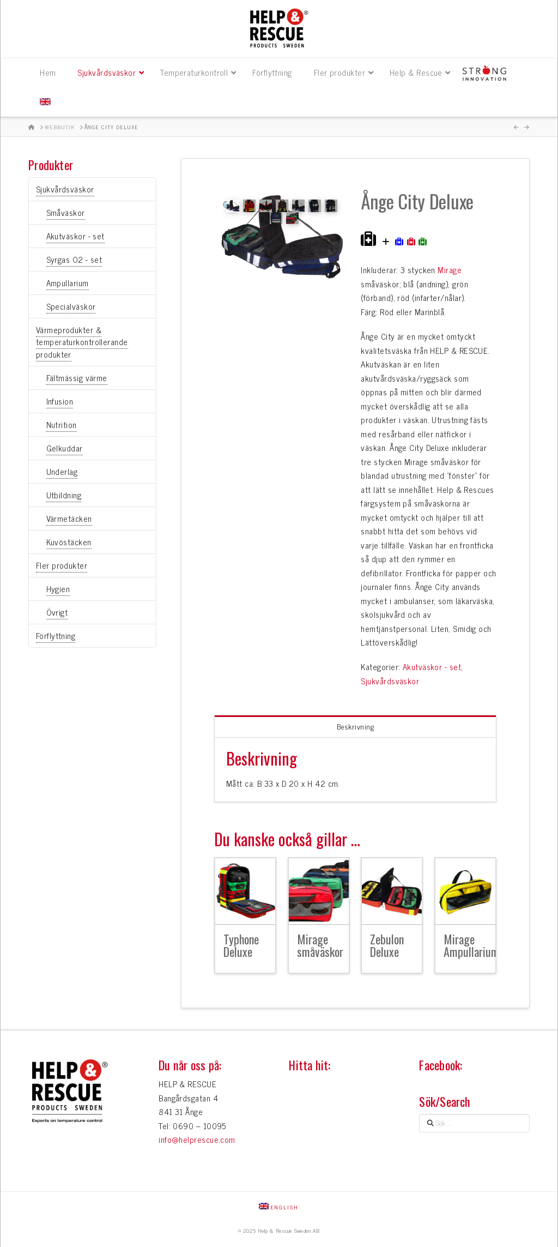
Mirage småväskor (320, 945)
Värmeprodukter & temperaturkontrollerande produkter (82, 342)
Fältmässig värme (76, 377)
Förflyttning (55, 635)
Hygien (58, 588)
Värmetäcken (69, 518)
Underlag (62, 471)
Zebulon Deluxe (387, 945)
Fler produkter (61, 565)
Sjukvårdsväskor (390, 681)
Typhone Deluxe (241, 945)
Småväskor (65, 212)
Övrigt (57, 612)
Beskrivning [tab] (355, 726)
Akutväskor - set (432, 666)
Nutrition (61, 424)
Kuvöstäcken (69, 542)
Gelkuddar (64, 448)
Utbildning (64, 495)
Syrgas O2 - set (74, 259)
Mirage (450, 269)
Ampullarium (67, 283)
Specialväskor (71, 306)
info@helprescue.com (197, 1139)
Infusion (60, 401)
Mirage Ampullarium (471, 945)
